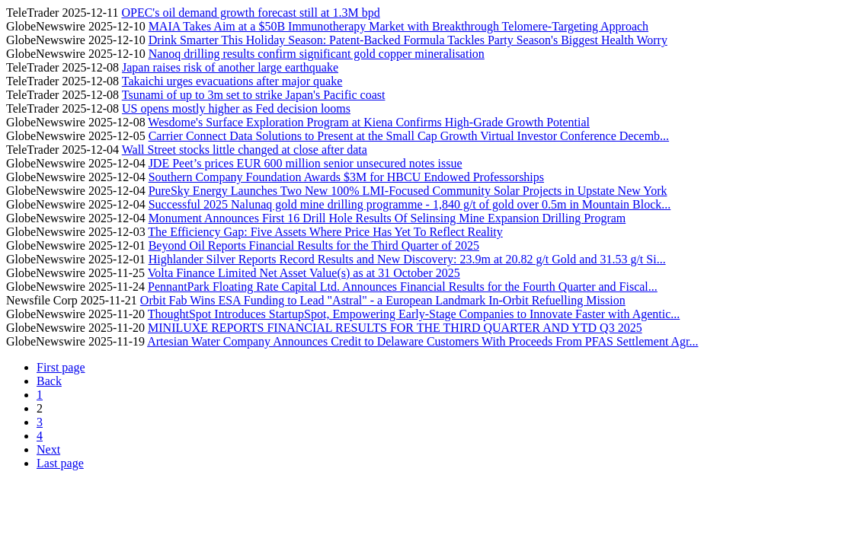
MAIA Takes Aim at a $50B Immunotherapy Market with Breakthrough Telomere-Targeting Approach (399, 26)
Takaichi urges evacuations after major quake (232, 81)
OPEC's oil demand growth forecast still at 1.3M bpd (250, 12)
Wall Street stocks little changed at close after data (244, 149)
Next (48, 449)
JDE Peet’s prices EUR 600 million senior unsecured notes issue (305, 163)
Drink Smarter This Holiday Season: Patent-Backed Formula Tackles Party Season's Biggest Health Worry (408, 39)
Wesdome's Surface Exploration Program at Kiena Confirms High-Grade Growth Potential (369, 122)
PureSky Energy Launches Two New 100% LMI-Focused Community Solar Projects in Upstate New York (408, 190)
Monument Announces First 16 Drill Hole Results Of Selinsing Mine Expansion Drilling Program (387, 218)
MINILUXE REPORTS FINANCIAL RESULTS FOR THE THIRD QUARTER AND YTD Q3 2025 (395, 327)
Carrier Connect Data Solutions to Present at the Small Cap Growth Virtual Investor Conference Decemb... (409, 135)
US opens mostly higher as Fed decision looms (236, 108)
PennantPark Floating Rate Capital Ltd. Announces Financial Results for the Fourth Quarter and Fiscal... (403, 286)
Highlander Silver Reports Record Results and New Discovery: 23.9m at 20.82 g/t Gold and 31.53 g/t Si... (407, 259)
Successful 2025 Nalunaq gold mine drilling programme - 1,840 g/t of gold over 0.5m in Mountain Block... (410, 204)
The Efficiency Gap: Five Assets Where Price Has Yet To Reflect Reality (325, 231)
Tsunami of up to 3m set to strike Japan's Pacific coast (254, 94)
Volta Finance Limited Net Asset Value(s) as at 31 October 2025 (304, 272)
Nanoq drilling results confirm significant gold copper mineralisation (317, 53)
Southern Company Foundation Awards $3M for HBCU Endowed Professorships (346, 176)
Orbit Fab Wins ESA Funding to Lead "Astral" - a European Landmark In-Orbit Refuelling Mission (383, 300)
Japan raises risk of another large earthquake (230, 67)
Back (49, 380)
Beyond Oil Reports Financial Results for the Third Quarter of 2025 (314, 245)
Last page (60, 463)
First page (61, 367)
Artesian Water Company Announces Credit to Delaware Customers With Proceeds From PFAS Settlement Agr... (422, 341)
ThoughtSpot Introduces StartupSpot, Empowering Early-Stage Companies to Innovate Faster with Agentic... (414, 313)
